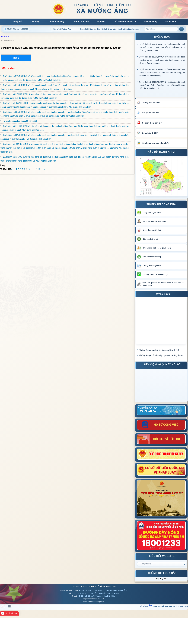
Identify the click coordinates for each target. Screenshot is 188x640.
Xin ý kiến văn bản (150, 113)
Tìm (181, 29)
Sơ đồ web (170, 22)
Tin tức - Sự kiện (80, 22)
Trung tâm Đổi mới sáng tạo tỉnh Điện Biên (168, 606)
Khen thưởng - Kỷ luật (152, 230)
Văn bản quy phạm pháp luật (155, 143)
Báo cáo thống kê (150, 239)
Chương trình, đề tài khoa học (155, 274)
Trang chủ (17, 22)
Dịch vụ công (150, 22)
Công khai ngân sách (152, 212)
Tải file (16, 58)
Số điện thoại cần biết (152, 123)
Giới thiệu (35, 22)
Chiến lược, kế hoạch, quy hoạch (157, 248)
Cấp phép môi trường (152, 257)
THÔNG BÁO (162, 36)
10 (29, 169)
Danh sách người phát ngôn (155, 221)
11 (32, 169)
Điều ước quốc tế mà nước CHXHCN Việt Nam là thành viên (163, 284)
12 (36, 169)
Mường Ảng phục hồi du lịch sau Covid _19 (159, 350)
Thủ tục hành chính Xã (124, 22)
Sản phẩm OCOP (150, 133)
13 (39, 169)
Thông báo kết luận (151, 102)
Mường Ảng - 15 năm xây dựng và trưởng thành (161, 355)
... (14, 169)
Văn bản (101, 22)
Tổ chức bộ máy (56, 22)
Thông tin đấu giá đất (152, 266)
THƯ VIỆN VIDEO (162, 294)
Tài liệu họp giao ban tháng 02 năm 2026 (19, 121)
